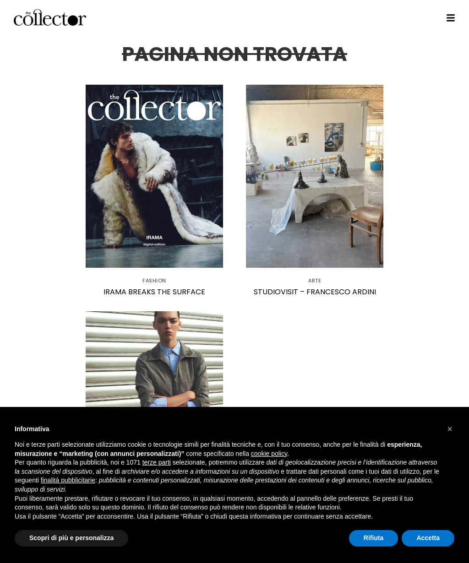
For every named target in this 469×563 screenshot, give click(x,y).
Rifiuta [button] (374, 537)
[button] (449, 429)
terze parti (156, 462)
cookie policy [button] (269, 453)
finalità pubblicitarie (68, 480)
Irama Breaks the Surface (154, 292)
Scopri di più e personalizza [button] (71, 537)
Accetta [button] (428, 537)
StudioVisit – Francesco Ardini (315, 292)
